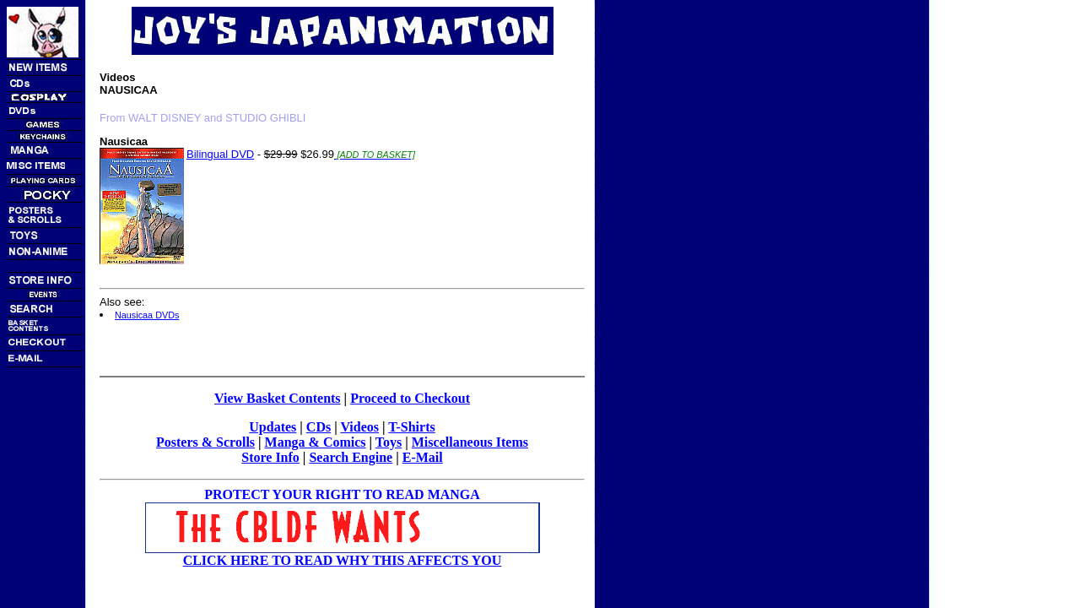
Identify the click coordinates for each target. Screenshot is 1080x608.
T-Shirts (411, 427)
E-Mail (422, 457)
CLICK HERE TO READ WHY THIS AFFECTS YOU (342, 560)
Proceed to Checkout (410, 398)
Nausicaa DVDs (147, 315)
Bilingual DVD (220, 154)
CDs (318, 427)
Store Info (270, 457)
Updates (272, 427)
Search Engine (350, 457)
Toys (388, 442)
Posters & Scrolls (205, 442)
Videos (359, 427)
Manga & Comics (315, 442)
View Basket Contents (277, 398)
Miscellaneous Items (470, 442)
